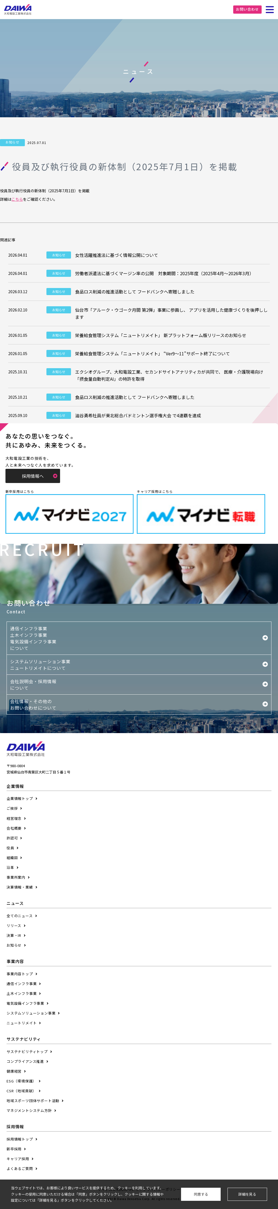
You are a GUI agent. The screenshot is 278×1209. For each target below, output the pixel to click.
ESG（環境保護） (21, 1081)
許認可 (12, 838)
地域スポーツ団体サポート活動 (33, 1100)
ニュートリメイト (22, 1022)
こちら (17, 199)
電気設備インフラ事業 (25, 1003)
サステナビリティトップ (27, 1051)
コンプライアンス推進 (25, 1061)
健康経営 (14, 1071)
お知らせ (14, 945)
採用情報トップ (20, 1139)
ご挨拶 (12, 808)
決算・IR (14, 935)
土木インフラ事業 (22, 993)
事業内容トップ (20, 973)
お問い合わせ (247, 9)
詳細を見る (247, 1194)
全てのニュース (20, 915)
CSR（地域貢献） (21, 1090)
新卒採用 (14, 1148)
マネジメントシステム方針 (29, 1110)
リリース (14, 925)
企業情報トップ (20, 798)
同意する (201, 1194)
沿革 (10, 867)
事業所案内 (16, 877)
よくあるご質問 (20, 1168)
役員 (10, 847)
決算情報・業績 (20, 887)
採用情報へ (39, 476)
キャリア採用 (18, 1158)
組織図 (12, 857)
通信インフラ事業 (22, 983)
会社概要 (14, 828)
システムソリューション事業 (31, 1013)
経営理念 (14, 818)
